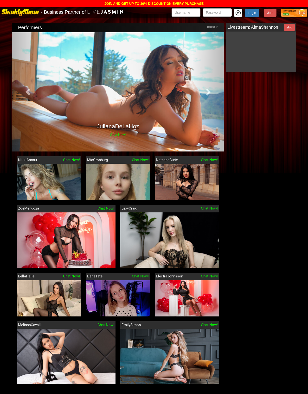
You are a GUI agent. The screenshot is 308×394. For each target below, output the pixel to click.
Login (252, 13)
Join (270, 13)
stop (289, 27)
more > (212, 27)
